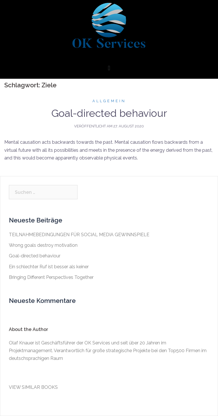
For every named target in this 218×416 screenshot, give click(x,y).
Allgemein (109, 101)
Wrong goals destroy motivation (43, 245)
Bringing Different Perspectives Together (51, 277)
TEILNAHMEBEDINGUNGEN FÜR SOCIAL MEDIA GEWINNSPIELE (79, 234)
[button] (109, 68)
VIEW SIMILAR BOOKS (33, 387)
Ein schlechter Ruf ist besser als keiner (49, 266)
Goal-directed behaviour (109, 113)
